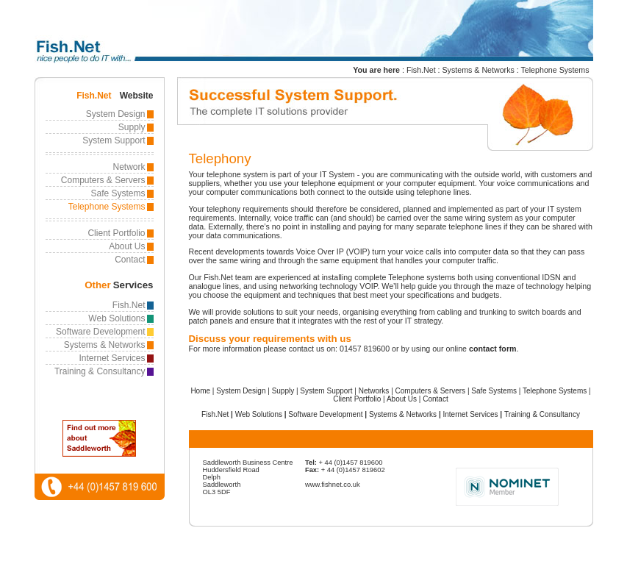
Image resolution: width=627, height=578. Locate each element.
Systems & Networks (479, 69)
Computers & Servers (103, 180)
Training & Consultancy (100, 371)
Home (200, 391)
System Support (113, 140)
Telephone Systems (555, 69)
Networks (374, 391)
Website (137, 95)
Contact (130, 259)
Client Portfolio (116, 233)
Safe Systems (117, 193)
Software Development (100, 332)
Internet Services (112, 358)
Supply (132, 127)
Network (128, 167)
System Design (116, 114)
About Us (127, 246)
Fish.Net (421, 69)
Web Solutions (116, 318)
